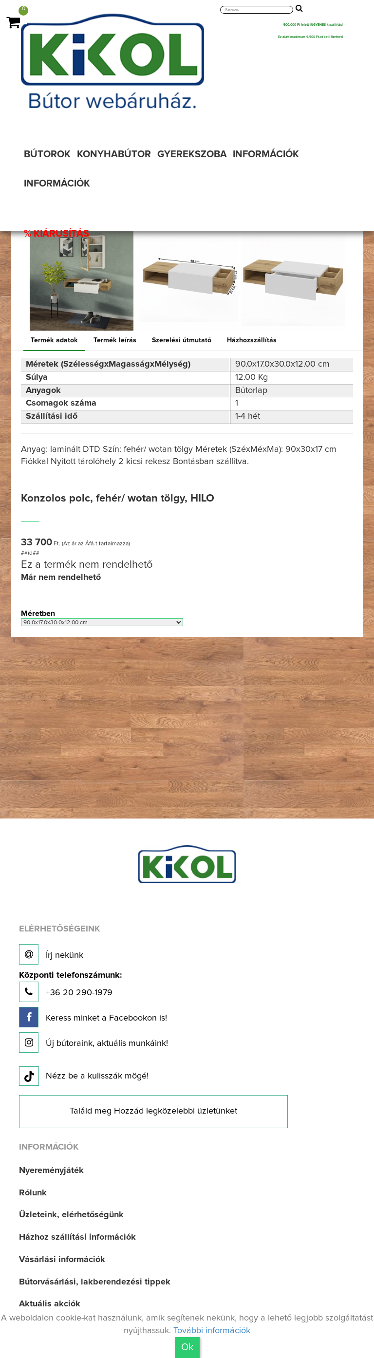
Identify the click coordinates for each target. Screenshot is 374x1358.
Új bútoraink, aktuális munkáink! (93, 1042)
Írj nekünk (51, 954)
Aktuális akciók (49, 1304)
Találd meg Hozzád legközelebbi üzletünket (153, 1111)
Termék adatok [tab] (54, 340)
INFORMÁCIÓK (266, 154)
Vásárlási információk (62, 1259)
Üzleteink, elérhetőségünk (71, 1214)
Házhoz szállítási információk (77, 1237)
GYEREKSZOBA (192, 154)
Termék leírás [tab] (115, 340)
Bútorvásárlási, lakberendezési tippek (94, 1282)
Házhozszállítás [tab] (252, 340)
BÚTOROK (47, 154)
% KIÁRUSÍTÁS (56, 234)
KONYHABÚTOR (114, 154)
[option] (81, 279)
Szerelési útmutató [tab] (181, 340)
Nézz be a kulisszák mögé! (84, 1076)
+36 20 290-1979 (70, 987)
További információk (211, 1330)
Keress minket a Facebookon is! (93, 1017)
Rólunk (33, 1193)
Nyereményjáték (51, 1170)
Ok (187, 1347)
